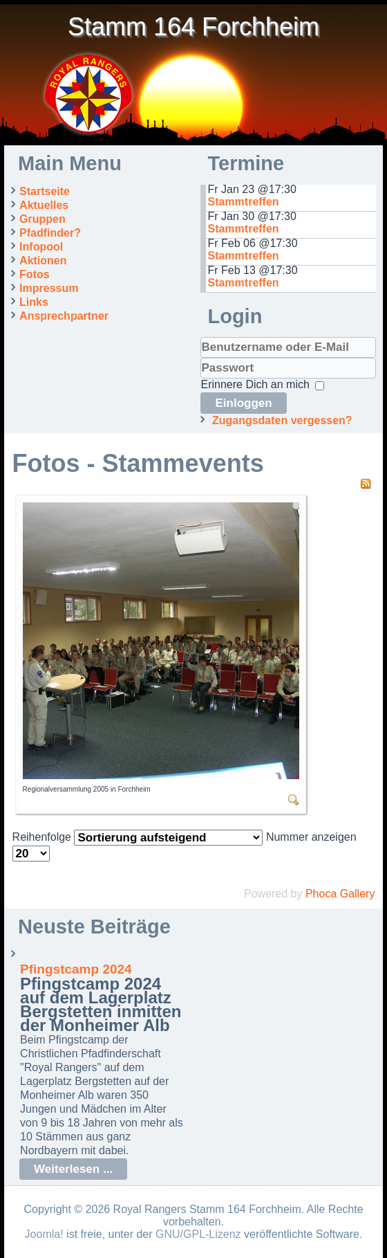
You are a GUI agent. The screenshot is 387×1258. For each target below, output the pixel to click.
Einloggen (243, 403)
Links (33, 302)
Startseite (44, 191)
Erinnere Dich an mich (254, 384)
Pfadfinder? (50, 233)
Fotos (34, 274)
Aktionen (42, 260)
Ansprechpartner (63, 316)
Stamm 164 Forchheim (193, 26)
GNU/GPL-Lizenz (198, 1234)
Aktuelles (43, 205)
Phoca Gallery (340, 894)
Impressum (48, 288)
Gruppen (42, 219)
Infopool (41, 247)
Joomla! (44, 1234)
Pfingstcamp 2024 (76, 969)
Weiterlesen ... (73, 1169)
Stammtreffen (243, 202)
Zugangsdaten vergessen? (282, 420)
